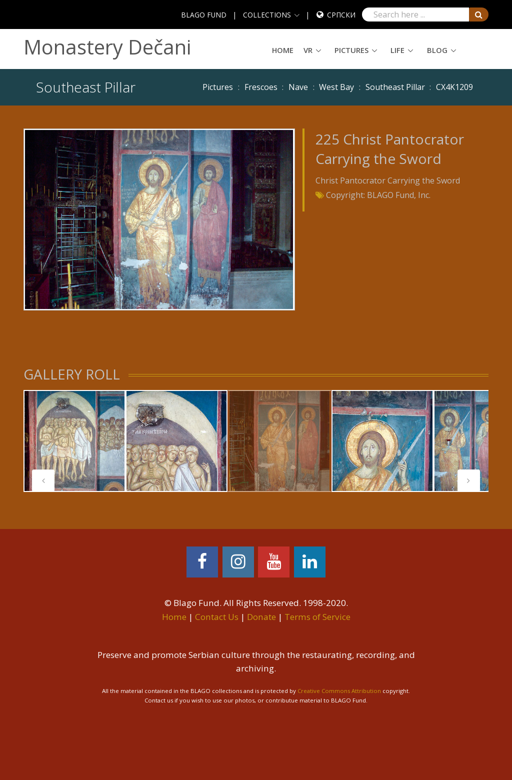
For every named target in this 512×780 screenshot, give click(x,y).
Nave (298, 87)
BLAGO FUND (203, 15)
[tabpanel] (75, 441)
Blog (437, 50)
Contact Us (216, 616)
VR (308, 50)
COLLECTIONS (267, 15)
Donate (261, 616)
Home (283, 50)
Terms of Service (317, 616)
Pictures (351, 50)
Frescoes (261, 87)
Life (397, 50)
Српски (341, 15)
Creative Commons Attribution (339, 690)
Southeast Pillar (395, 87)
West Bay (336, 87)
